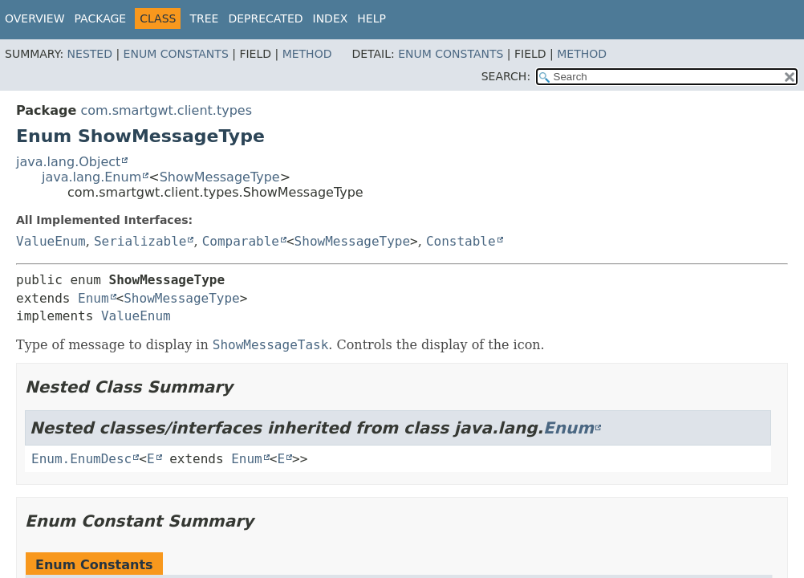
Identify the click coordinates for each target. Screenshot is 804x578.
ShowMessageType (220, 177)
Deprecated (265, 18)
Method (307, 53)
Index (330, 18)
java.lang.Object (68, 161)
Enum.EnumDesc (81, 458)
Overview (35, 18)
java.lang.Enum (91, 177)
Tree (203, 18)
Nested (89, 53)
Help (371, 18)
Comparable (240, 241)
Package (101, 18)
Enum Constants (176, 53)
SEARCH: (505, 76)
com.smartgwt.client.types (166, 110)
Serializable (140, 241)
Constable (461, 241)
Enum (93, 298)
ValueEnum (51, 241)
